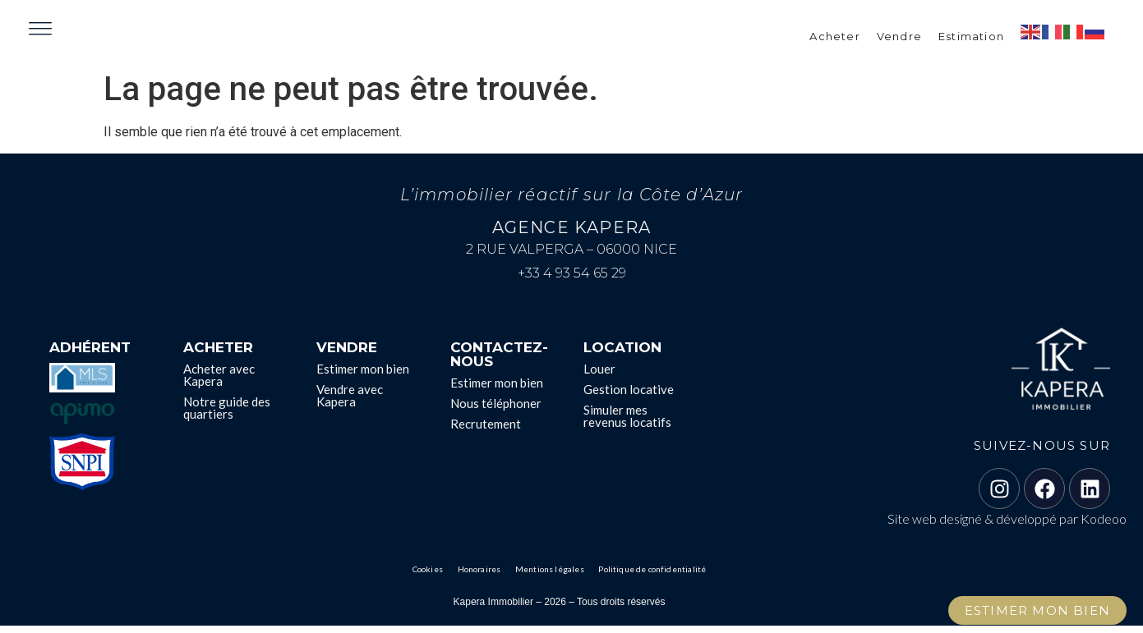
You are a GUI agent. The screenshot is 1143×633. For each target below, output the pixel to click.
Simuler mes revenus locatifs (627, 423)
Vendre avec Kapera (349, 402)
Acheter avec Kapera (219, 382)
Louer (599, 376)
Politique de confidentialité (647, 577)
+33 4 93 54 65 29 (572, 280)
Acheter (834, 39)
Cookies (435, 577)
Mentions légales (550, 577)
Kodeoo (1104, 526)
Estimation (971, 39)
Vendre (899, 39)
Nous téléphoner (496, 410)
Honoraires (484, 577)
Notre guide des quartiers (226, 415)
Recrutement (485, 431)
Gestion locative (628, 396)
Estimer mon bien (362, 376)
